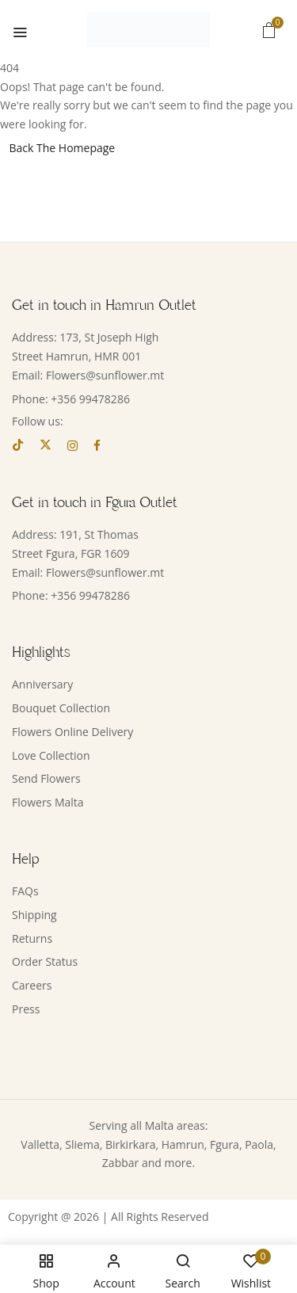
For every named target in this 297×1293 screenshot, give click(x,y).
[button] (269, 29)
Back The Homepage (63, 147)
